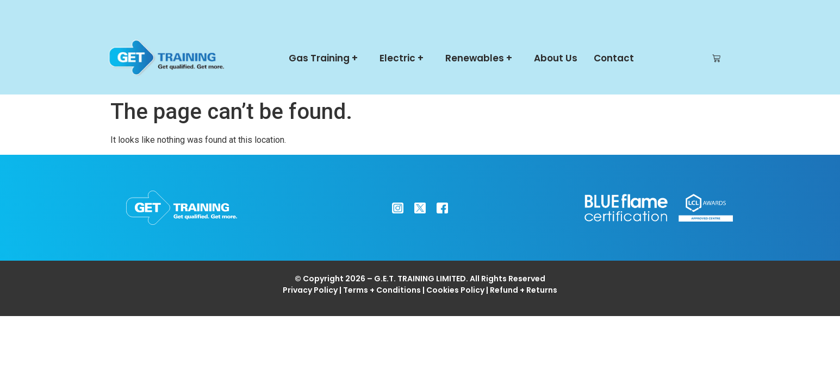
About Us (555, 58)
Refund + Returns (523, 290)
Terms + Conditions (382, 290)
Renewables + (481, 58)
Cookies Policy (455, 290)
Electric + (404, 58)
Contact (614, 58)
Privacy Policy (310, 290)
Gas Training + (326, 58)
